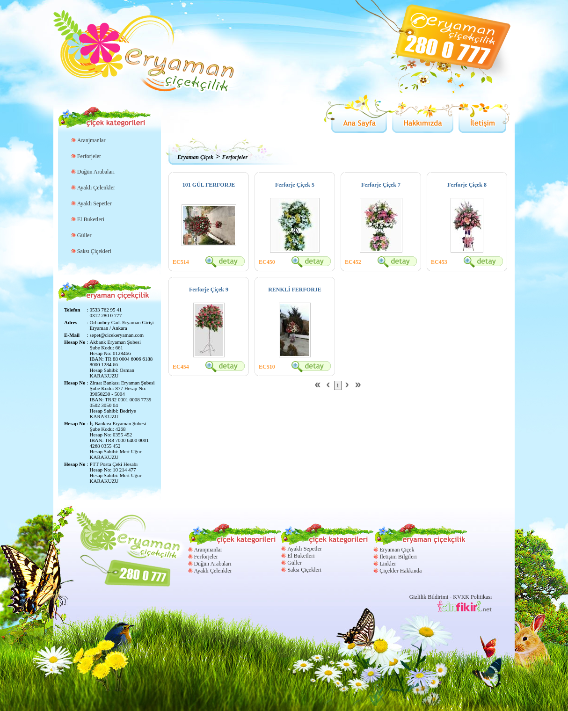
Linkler (387, 563)
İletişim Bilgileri (398, 556)
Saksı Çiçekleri (94, 251)
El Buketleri (90, 219)
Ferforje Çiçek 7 (381, 184)
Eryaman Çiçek (195, 157)
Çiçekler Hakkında (400, 570)
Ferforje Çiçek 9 (208, 289)
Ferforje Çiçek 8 (467, 184)
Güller (84, 235)
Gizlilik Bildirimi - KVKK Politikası (450, 597)
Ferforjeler (89, 156)
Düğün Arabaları (96, 171)
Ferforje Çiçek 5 (294, 184)
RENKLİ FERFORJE (294, 289)
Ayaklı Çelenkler (96, 187)
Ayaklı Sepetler (94, 203)
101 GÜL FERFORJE (208, 184)
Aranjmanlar (91, 140)
